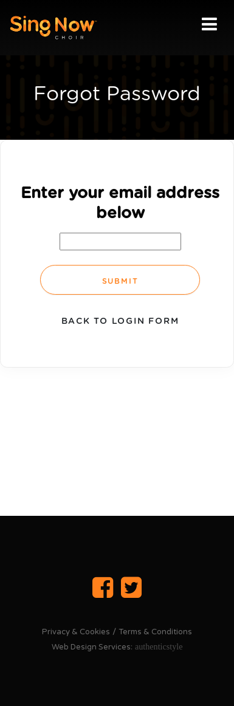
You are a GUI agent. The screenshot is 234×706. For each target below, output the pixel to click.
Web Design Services (91, 647)
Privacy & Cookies (76, 632)
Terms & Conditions (155, 632)
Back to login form (120, 321)
